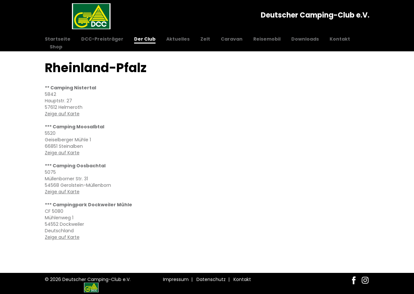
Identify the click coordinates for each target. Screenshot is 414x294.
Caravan (232, 39)
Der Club (145, 39)
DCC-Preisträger (102, 39)
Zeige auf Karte (62, 113)
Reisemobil (267, 39)
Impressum (176, 279)
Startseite (57, 39)
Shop (56, 47)
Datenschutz (211, 279)
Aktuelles (178, 39)
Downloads (305, 39)
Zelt (205, 39)
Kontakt (340, 39)
